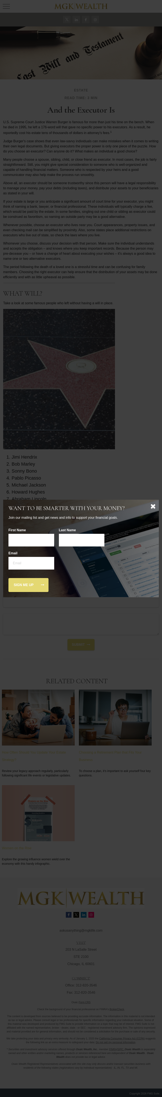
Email (13, 553)
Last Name (67, 530)
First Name (17, 530)
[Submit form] (23, 585)
